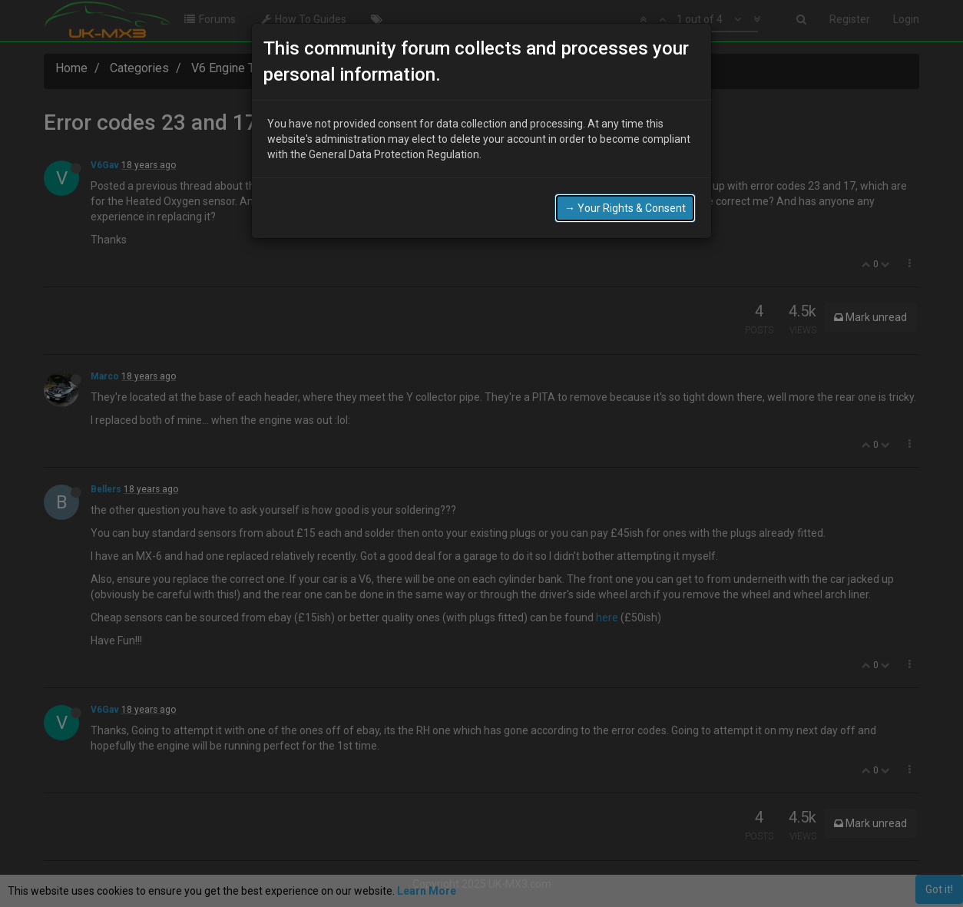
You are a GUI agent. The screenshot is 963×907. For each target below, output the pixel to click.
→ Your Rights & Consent (625, 208)
